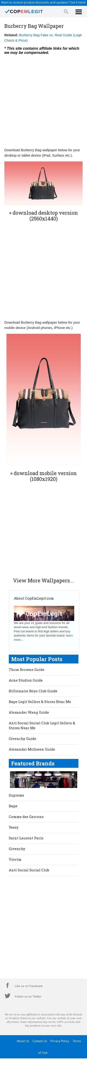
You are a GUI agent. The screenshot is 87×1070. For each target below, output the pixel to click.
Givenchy (17, 848)
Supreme (16, 795)
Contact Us (39, 1041)
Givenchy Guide (22, 738)
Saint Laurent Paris (26, 838)
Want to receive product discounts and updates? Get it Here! (43, 2)
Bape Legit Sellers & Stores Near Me (40, 701)
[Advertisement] (43, 100)
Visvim (15, 859)
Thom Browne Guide (26, 669)
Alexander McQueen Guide (32, 749)
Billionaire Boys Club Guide (33, 691)
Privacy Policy (59, 1041)
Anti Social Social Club (29, 870)
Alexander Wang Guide (29, 712)
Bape (13, 806)
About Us (23, 1041)
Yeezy (14, 827)
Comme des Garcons (26, 816)
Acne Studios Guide (26, 680)
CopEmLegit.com (49, 1064)
